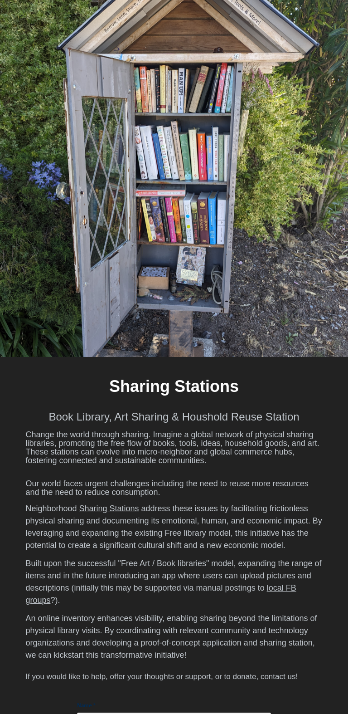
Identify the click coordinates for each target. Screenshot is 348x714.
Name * (86, 705)
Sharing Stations (109, 508)
